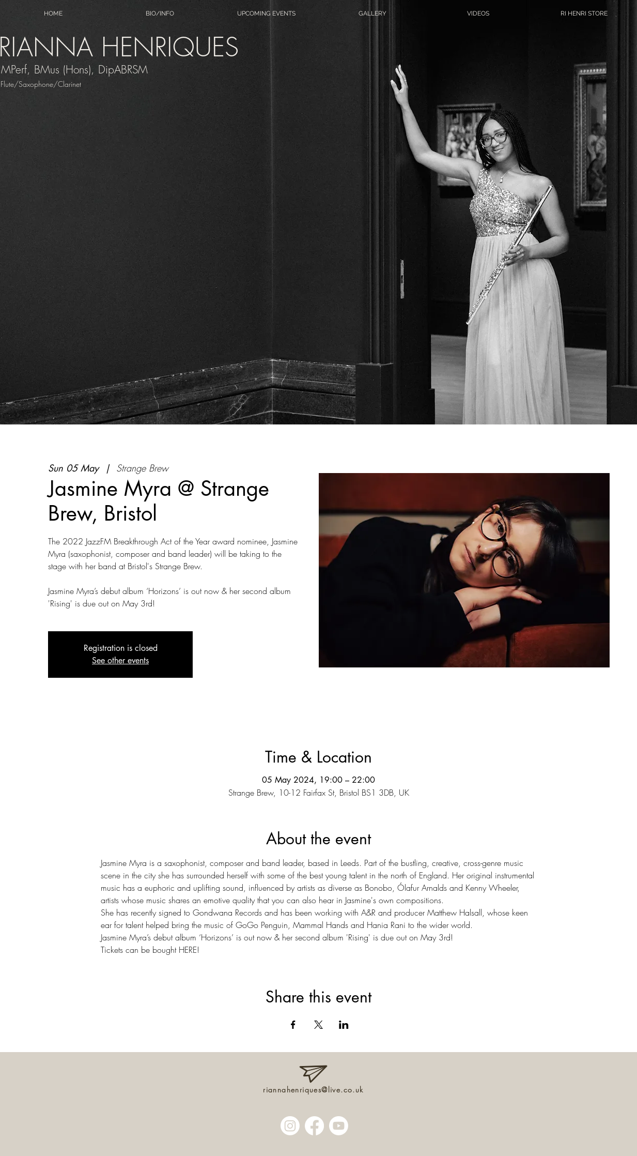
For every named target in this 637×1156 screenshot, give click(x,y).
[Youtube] (338, 1125)
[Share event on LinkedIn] (344, 1025)
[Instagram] (290, 1125)
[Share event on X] (318, 1025)
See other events (120, 660)
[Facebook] (314, 1125)
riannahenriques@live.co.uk (313, 1089)
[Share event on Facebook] (293, 1025)
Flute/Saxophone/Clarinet (41, 84)
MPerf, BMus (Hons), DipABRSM (74, 70)
